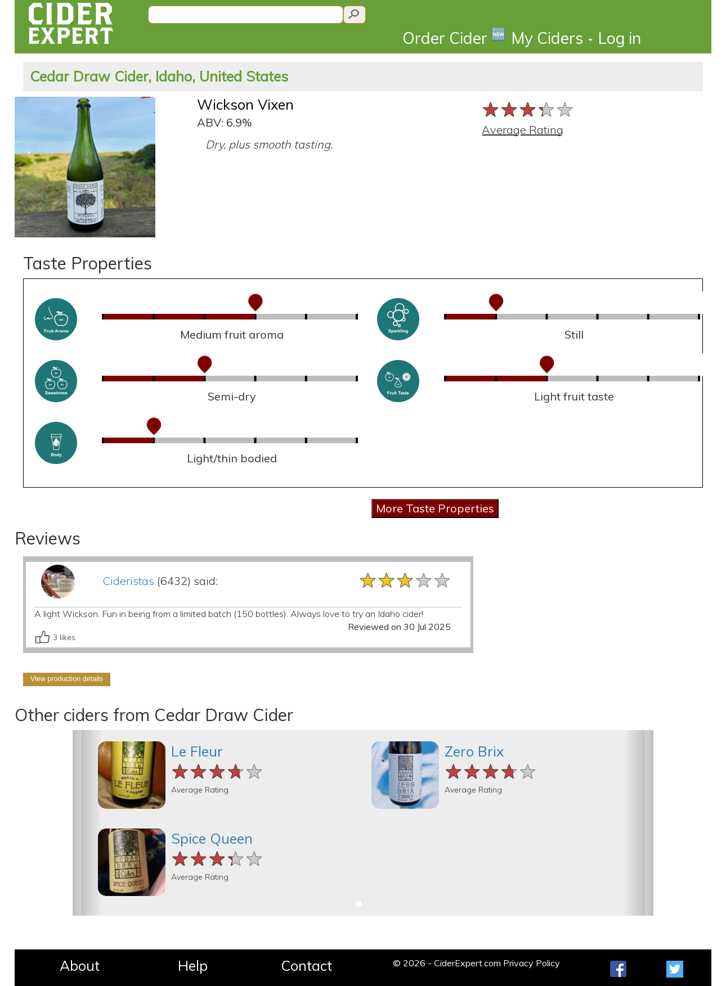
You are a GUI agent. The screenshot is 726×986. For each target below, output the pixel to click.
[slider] (528, 109)
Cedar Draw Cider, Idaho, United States (159, 76)
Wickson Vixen (245, 104)
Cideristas (128, 581)
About (80, 965)
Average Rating (522, 130)
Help (193, 965)
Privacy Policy (531, 963)
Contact (306, 965)
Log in (619, 38)
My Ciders (552, 38)
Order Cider (454, 37)
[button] (87, 823)
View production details (66, 679)
